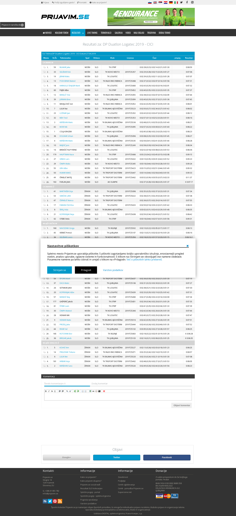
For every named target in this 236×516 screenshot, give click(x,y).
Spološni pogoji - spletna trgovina (95, 496)
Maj (65, 297)
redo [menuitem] (74, 391)
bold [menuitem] (45, 391)
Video (128, 32)
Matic (66, 122)
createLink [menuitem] (93, 391)
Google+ (66, 457)
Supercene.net (125, 492)
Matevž (67, 81)
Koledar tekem (61, 32)
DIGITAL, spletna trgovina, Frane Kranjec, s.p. (122, 513)
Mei (64, 356)
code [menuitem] (99, 391)
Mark (70, 85)
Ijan (65, 113)
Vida (64, 209)
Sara (66, 366)
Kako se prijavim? (98, 2)
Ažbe (64, 168)
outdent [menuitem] (62, 391)
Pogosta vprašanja (89, 499)
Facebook (167, 457)
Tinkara (67, 352)
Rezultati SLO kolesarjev (91, 488)
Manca (66, 200)
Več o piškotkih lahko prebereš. (144, 259)
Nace (67, 154)
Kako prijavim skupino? (90, 480)
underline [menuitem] (54, 391)
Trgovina (151, 32)
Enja (66, 191)
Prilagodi (86, 270)
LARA (65, 196)
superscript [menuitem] (70, 391)
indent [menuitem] (59, 391)
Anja (65, 361)
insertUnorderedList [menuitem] (85, 391)
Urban (66, 136)
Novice (47, 32)
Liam (64, 306)
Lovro (66, 237)
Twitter (116, 457)
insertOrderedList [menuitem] (82, 391)
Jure (64, 145)
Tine (65, 95)
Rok (65, 72)
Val (63, 329)
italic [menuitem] (48, 391)
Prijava (45, 2)
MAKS (65, 172)
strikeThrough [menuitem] (51, 391)
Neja (67, 214)
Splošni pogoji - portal (90, 492)
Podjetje (122, 480)
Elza (67, 205)
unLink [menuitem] (96, 391)
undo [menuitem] (77, 391)
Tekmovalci (106, 32)
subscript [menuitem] (67, 391)
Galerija (119, 32)
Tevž (63, 118)
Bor (66, 333)
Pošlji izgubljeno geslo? (63, 2)
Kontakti (82, 2)
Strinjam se (59, 270)
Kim (64, 347)
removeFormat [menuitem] (104, 391)
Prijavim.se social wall (90, 484)
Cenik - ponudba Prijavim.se (130, 488)
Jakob (65, 338)
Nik (63, 127)
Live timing (92, 32)
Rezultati (78, 32)
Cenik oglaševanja (126, 484)
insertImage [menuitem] (90, 391)
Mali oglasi (139, 32)
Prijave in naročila (12, 24)
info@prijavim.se (50, 493)
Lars (64, 159)
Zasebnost (123, 477)
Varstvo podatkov (113, 270)
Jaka (65, 67)
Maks (65, 76)
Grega (67, 228)
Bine (65, 99)
